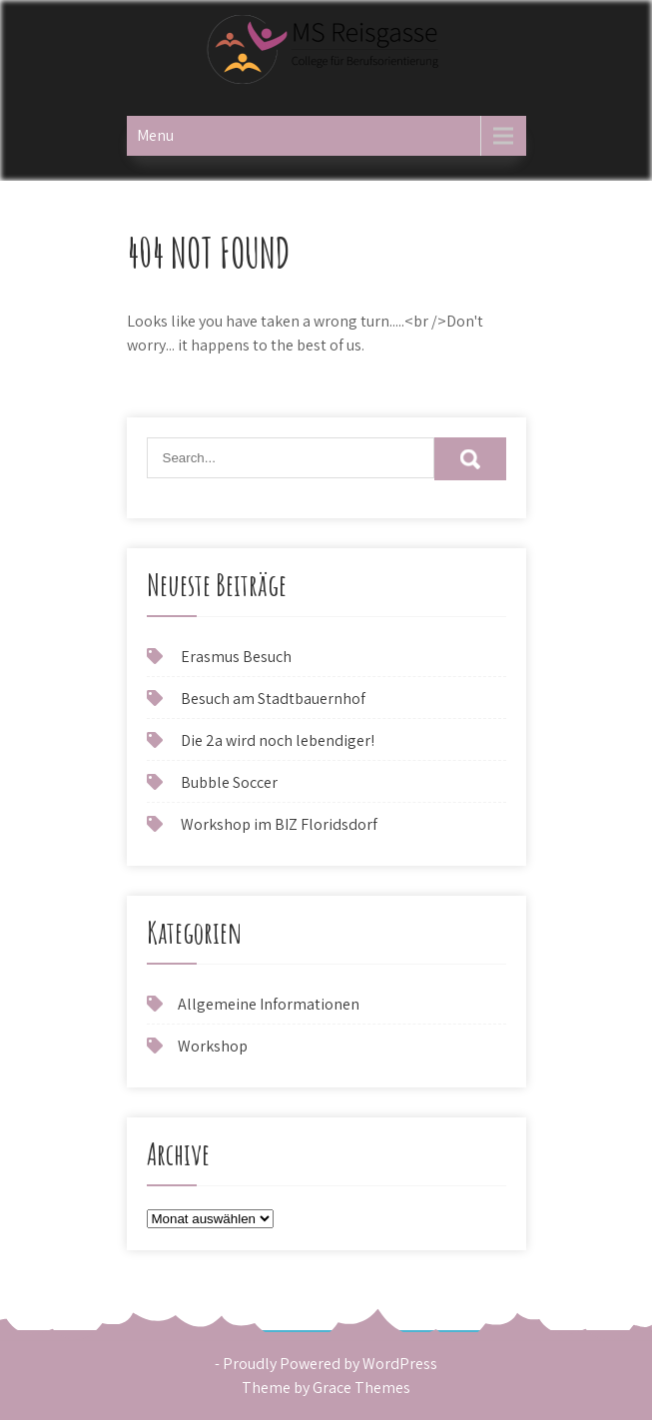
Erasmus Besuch (236, 656)
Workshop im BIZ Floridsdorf (279, 824)
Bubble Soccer (229, 782)
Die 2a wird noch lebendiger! (277, 740)
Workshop (213, 1046)
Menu (155, 135)
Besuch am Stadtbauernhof (273, 698)
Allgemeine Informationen (268, 1004)
